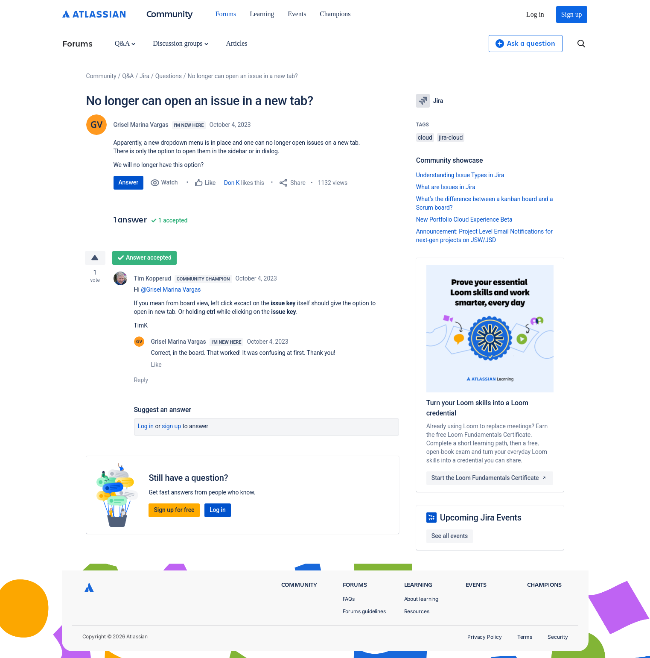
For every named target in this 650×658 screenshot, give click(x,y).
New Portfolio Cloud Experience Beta (464, 219)
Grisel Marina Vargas (141, 124)
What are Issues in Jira (445, 187)
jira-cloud (451, 137)
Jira (144, 76)
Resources (416, 611)
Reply (141, 380)
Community (169, 13)
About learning (421, 599)
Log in (535, 14)
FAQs (349, 599)
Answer (129, 182)
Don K (232, 182)
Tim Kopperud (152, 278)
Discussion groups (180, 43)
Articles (236, 43)
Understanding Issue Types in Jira (460, 175)
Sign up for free (174, 509)
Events (297, 14)
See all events (449, 535)
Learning (262, 14)
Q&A (125, 43)
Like (156, 364)
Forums (226, 14)
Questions (168, 76)
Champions (335, 14)
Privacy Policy (484, 637)
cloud (425, 137)
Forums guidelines (364, 611)
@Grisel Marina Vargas (171, 289)
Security (558, 637)
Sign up (571, 14)
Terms (525, 637)
